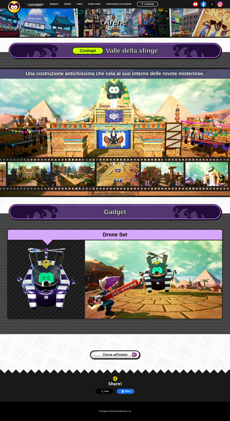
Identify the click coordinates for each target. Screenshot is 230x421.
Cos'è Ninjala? (37, 4)
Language (147, 4)
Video (79, 4)
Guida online (94, 4)
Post (104, 391)
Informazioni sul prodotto (118, 4)
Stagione (54, 4)
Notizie (67, 4)
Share (125, 391)
